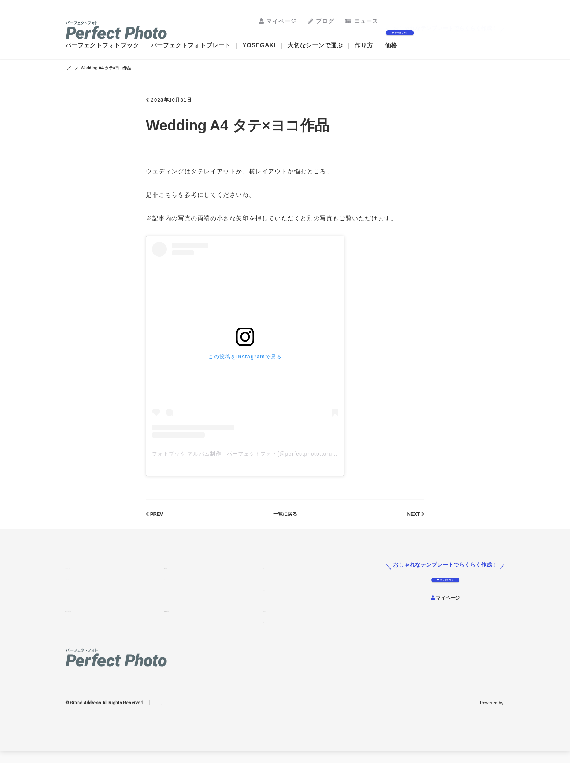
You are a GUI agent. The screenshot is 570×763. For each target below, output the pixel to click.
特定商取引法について (288, 620)
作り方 (364, 45)
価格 (391, 45)
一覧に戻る (285, 522)
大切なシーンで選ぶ (315, 45)
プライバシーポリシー (179, 714)
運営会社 (273, 631)
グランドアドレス (487, 714)
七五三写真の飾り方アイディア (200, 610)
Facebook (84, 694)
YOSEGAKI (259, 45)
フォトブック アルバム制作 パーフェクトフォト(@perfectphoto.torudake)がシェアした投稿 (275, 458)
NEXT (413, 522)
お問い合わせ (278, 610)
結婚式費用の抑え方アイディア (200, 620)
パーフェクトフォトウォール (98, 610)
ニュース (361, 21)
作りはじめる (442, 35)
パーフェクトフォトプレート (191, 45)
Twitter (99, 694)
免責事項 (214, 714)
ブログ (321, 21)
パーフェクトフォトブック (102, 45)
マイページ (278, 21)
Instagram (69, 694)
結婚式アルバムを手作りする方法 (103, 620)
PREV (156, 522)
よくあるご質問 (281, 599)
